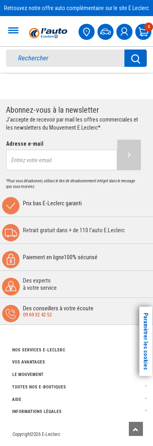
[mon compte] (125, 30)
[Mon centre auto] (87, 30)
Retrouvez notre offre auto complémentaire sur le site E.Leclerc (76, 8)
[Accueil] (47, 33)
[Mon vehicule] (106, 30)
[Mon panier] (144, 30)
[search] (71, 58)
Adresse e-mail (24, 143)
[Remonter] (136, 429)
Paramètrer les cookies (146, 341)
